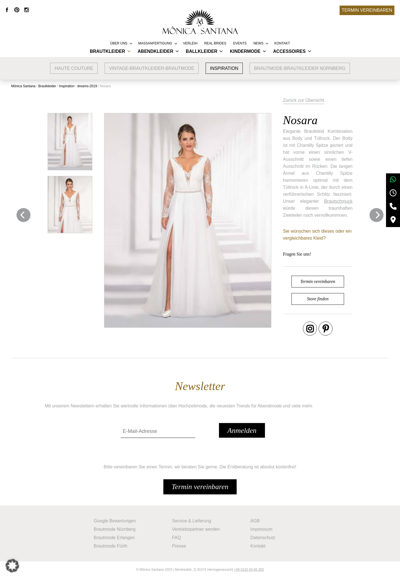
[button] (12, 565)
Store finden (317, 298)
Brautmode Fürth (110, 546)
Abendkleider (155, 51)
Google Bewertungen (115, 520)
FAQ (176, 537)
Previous (23, 215)
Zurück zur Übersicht (303, 100)
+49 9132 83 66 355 (249, 570)
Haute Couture (74, 68)
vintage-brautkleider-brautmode (151, 68)
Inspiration (224, 68)
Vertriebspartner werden (196, 529)
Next (376, 215)
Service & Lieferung (191, 520)
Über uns (118, 43)
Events (239, 43)
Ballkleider (201, 51)
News (258, 43)
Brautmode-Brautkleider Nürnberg (299, 68)
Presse (179, 546)
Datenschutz (262, 537)
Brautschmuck (338, 201)
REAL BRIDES (215, 43)
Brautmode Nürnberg (114, 529)
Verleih (190, 43)
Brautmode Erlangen (114, 537)
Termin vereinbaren (367, 10)
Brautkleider (107, 51)
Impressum (261, 529)
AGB (255, 520)
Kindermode (245, 51)
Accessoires (289, 51)
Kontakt (282, 43)
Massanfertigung (155, 43)
